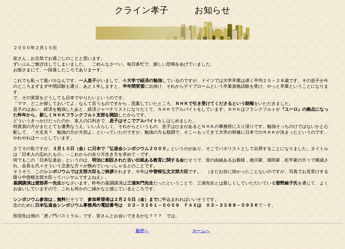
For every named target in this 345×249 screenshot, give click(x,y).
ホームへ (201, 231)
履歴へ (142, 231)
